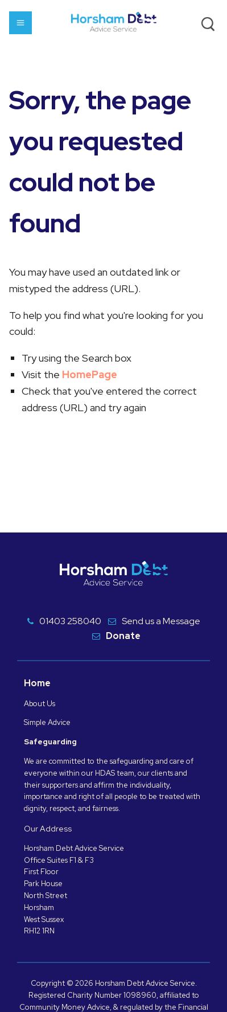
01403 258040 (70, 621)
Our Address (48, 828)
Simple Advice (47, 722)
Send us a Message (161, 621)
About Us (39, 703)
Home (37, 683)
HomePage (89, 374)
